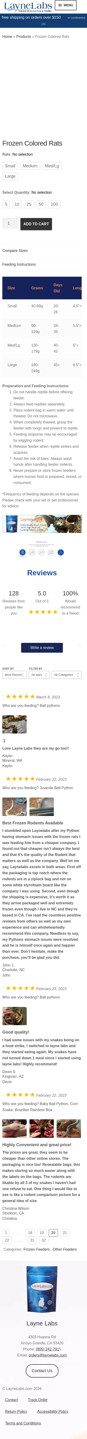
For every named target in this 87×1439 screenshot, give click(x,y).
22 (7, 1240)
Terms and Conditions (23, 1423)
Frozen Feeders (36, 1249)
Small (10, 166)
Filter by (35, 669)
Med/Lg (52, 166)
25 (29, 204)
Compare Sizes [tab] (15, 251)
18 (30, 1233)
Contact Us (42, 1370)
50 (41, 204)
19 (42, 1233)
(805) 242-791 (47, 1349)
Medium (30, 166)
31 (32, 1240)
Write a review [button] (42, 648)
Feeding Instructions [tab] (19, 264)
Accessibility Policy (52, 1412)
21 (65, 1233)
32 (44, 1240)
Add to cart (36, 224)
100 (54, 204)
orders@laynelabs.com (48, 1355)
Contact (11, 1400)
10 (17, 204)
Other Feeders (65, 1249)
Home (7, 37)
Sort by (8, 669)
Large (10, 176)
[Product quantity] (10, 223)
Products (23, 37)
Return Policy (16, 1412)
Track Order (38, 1400)
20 (53, 1233)
